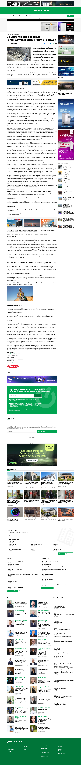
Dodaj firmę (61, 553)
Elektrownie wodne (50, 535)
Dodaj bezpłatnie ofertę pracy (47, 587)
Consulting (36, 535)
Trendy (42, 746)
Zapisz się (38, 395)
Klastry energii (24, 537)
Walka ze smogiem (44, 756)
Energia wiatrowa (63, 535)
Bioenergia (43, 753)
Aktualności (9, 15)
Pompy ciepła (49, 537)
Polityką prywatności (37, 426)
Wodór (42, 758)
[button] (64, 16)
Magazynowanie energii (45, 755)
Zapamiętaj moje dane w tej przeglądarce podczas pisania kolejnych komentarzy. (21, 433)
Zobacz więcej (69, 553)
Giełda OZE (28, 15)
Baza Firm (15, 15)
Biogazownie (10, 535)
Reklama (59, 750)
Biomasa (22, 535)
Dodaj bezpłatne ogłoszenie (12, 590)
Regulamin (20, 426)
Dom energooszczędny (45, 752)
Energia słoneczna (15, 34)
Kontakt (59, 747)
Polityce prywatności (17, 410)
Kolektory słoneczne (38, 537)
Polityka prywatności (61, 745)
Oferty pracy (21, 15)
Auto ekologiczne (44, 751)
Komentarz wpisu (41, 431)
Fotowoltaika (10, 537)
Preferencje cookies (61, 753)
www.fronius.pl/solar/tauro (12, 362)
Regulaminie (11, 410)
